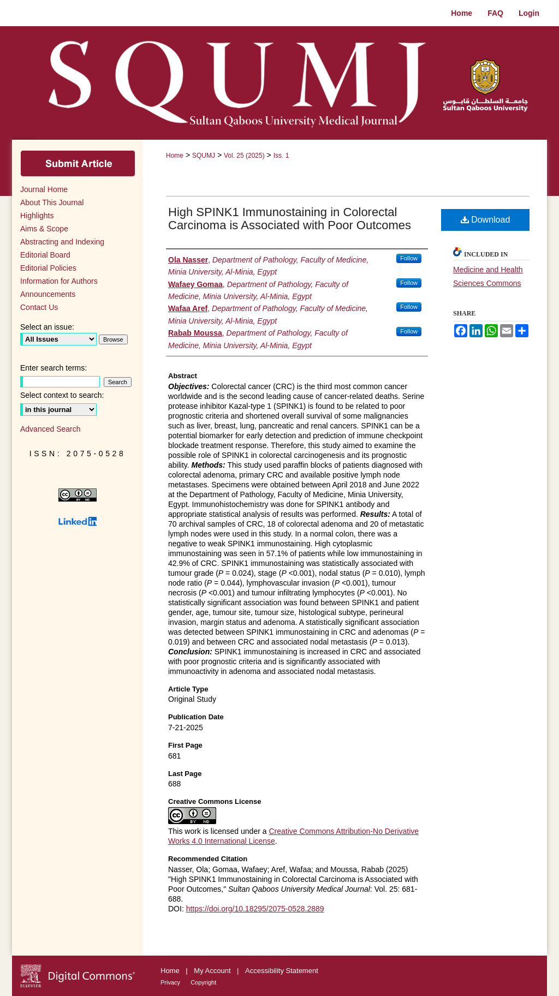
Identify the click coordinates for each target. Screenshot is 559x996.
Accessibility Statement (281, 971)
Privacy (171, 982)
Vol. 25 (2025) (244, 155)
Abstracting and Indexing (62, 241)
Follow (409, 258)
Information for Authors (59, 281)
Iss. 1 (281, 155)
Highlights (36, 215)
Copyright (203, 982)
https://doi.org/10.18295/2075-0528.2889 (255, 908)
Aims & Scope (44, 228)
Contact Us (39, 307)
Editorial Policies (48, 268)
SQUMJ (203, 155)
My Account (213, 971)
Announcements (47, 294)
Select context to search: (62, 395)
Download (485, 219)
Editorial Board (45, 255)
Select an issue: (47, 327)
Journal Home (44, 189)
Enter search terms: (53, 367)
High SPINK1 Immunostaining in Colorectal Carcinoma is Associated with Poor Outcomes (289, 218)
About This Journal (52, 202)
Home (174, 155)
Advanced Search (50, 429)
